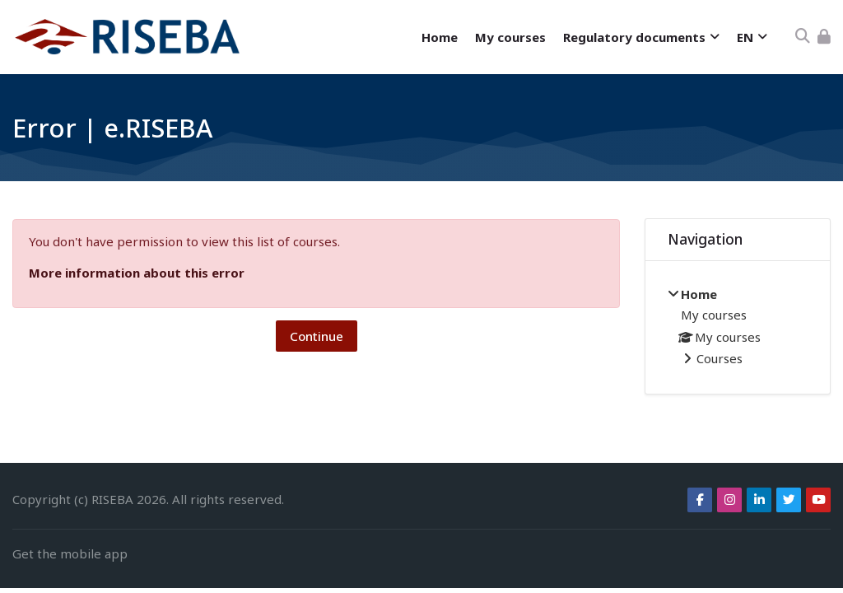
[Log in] (824, 36)
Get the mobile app (70, 553)
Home (699, 294)
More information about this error (137, 272)
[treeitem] (738, 327)
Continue (316, 336)
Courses (719, 358)
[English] (751, 37)
